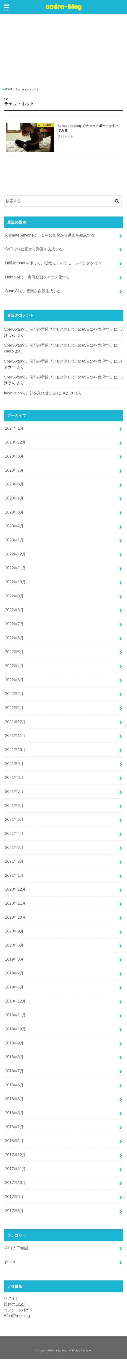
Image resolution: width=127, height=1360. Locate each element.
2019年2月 (14, 974)
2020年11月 (15, 904)
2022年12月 (15, 555)
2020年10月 (15, 918)
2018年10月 (15, 1030)
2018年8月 (14, 1058)
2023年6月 (14, 485)
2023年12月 (15, 443)
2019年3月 (14, 960)
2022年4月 (14, 666)
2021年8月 (14, 778)
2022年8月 (14, 611)
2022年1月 (14, 708)
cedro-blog (64, 6)
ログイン (11, 1299)
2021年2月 (14, 862)
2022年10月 (15, 582)
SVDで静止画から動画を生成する (34, 249)
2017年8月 (14, 1211)
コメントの (18, 1311)
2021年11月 (15, 736)
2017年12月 (15, 1155)
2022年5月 (14, 652)
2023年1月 (14, 541)
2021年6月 (14, 806)
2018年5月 (14, 1099)
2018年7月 (14, 1071)
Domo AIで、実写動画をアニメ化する (37, 278)
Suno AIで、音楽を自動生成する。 (34, 291)
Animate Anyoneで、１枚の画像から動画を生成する (49, 236)
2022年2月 (14, 694)
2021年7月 (14, 792)
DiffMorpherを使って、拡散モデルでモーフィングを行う (53, 264)
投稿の (14, 1305)
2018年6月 (14, 1085)
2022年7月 (14, 624)
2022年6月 (14, 638)
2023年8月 (14, 457)
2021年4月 (14, 834)
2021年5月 (14, 820)
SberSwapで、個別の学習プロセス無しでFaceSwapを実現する (58, 330)
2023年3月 (14, 513)
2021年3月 (14, 848)
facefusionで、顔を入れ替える (30, 394)
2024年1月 (14, 429)
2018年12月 (15, 1002)
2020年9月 (14, 932)
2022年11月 (15, 569)
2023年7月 (14, 471)
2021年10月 (15, 750)
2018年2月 (14, 1127)
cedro (9, 352)
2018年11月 (15, 1016)
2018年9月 (14, 1044)
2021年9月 (14, 764)
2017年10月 (15, 1183)
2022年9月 (14, 596)
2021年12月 (15, 722)
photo (10, 1262)
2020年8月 (14, 946)
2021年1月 (14, 876)
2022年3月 (14, 680)
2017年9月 (14, 1197)
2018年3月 (14, 1113)
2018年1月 (14, 1141)
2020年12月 (15, 890)
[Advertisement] (63, 52)
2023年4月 (14, 499)
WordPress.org (17, 1316)
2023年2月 (14, 527)
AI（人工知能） (18, 1248)
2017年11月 (15, 1169)
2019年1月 (14, 988)
